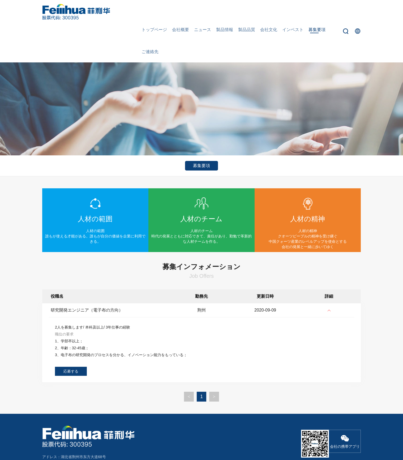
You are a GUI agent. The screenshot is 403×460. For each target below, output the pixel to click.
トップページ (159, 12)
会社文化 (264, 12)
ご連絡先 (329, 12)
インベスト (287, 12)
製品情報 (224, 12)
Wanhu (355, 443)
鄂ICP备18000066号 (308, 443)
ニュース (204, 12)
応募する (70, 333)
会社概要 (183, 12)
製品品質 (244, 12)
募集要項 (309, 12)
